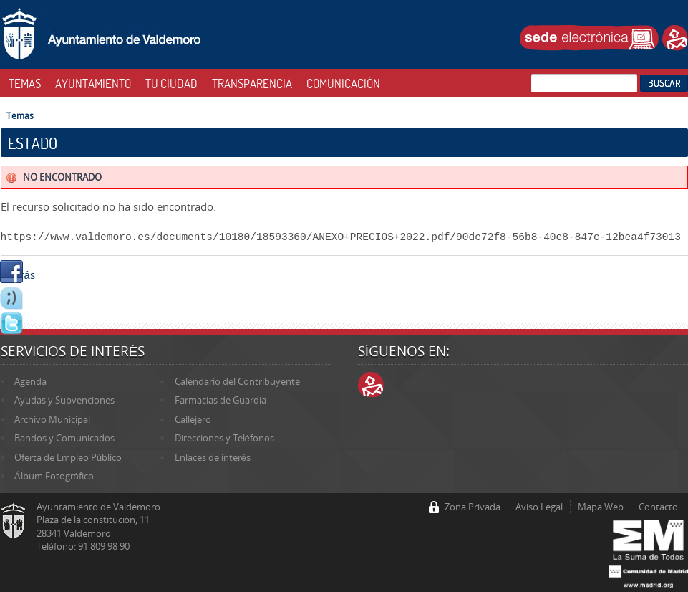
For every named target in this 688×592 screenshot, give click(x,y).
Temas (20, 115)
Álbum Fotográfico (54, 475)
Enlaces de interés (213, 457)
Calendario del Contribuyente (237, 381)
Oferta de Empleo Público (68, 457)
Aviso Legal (539, 506)
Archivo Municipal (52, 419)
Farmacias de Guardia (220, 399)
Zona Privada (472, 506)
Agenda (30, 381)
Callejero (193, 419)
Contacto (658, 506)
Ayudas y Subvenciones (64, 399)
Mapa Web (601, 506)
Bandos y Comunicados (64, 437)
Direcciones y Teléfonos (224, 437)
